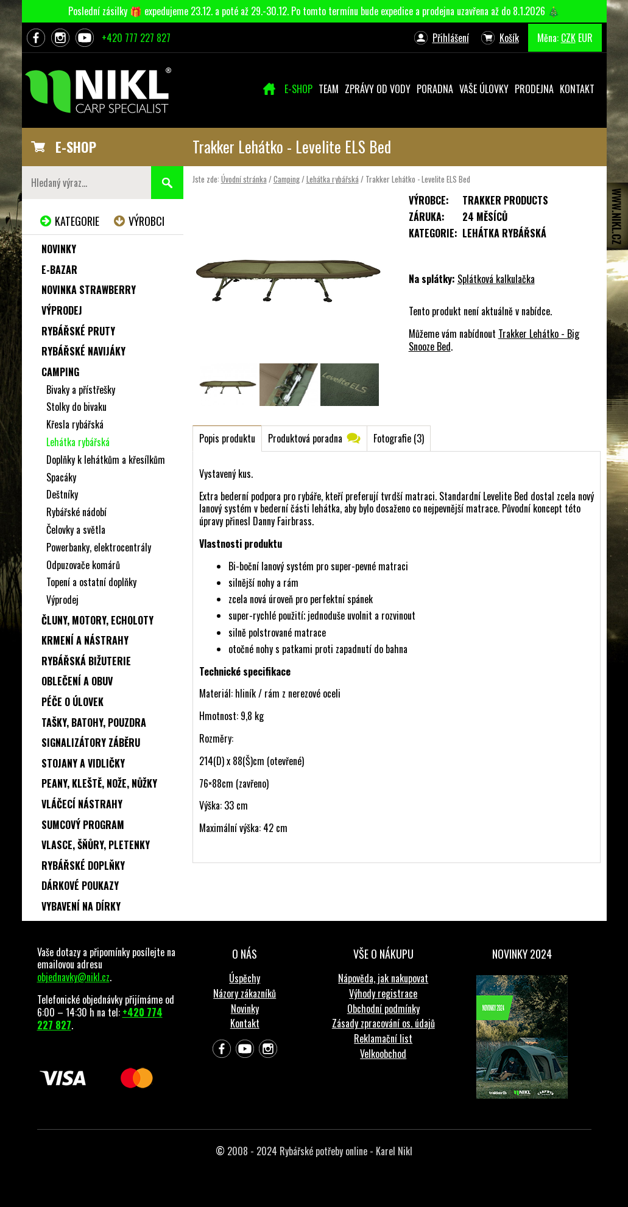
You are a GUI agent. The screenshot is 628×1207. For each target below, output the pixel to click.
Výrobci (146, 221)
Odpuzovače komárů (83, 565)
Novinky (58, 249)
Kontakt (244, 1023)
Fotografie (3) (398, 438)
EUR (585, 37)
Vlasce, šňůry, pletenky (95, 845)
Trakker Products (505, 200)
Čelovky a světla (75, 529)
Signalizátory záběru (90, 742)
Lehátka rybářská (332, 179)
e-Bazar (59, 269)
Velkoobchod (383, 1053)
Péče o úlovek (72, 701)
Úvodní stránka (244, 179)
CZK (568, 37)
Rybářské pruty (78, 331)
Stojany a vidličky (83, 763)
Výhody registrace (383, 993)
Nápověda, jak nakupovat (383, 978)
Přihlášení (450, 37)
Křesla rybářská (75, 424)
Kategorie (77, 221)
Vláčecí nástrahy (81, 804)
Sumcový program (82, 824)
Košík (509, 37)
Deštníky (62, 494)
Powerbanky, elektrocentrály (98, 547)
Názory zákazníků (244, 993)
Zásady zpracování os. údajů (383, 1023)
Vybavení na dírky (81, 906)
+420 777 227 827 (136, 37)
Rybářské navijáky (83, 351)
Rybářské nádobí (76, 512)
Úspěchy (244, 978)
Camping (286, 179)
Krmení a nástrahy (85, 640)
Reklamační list (383, 1038)
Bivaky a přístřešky (80, 389)
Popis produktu (227, 438)
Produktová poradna (305, 438)
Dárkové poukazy (80, 885)
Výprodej (61, 310)
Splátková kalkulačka (496, 278)
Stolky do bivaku (76, 406)
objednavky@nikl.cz (73, 977)
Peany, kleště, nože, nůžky (99, 783)
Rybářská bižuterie (86, 661)
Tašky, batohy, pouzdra (93, 722)
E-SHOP (75, 146)
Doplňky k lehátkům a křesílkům (105, 459)
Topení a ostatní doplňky (91, 582)
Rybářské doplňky (83, 865)
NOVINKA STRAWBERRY (88, 289)
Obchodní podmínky (383, 1008)
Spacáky (61, 477)
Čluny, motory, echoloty (97, 620)
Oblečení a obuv (77, 681)
